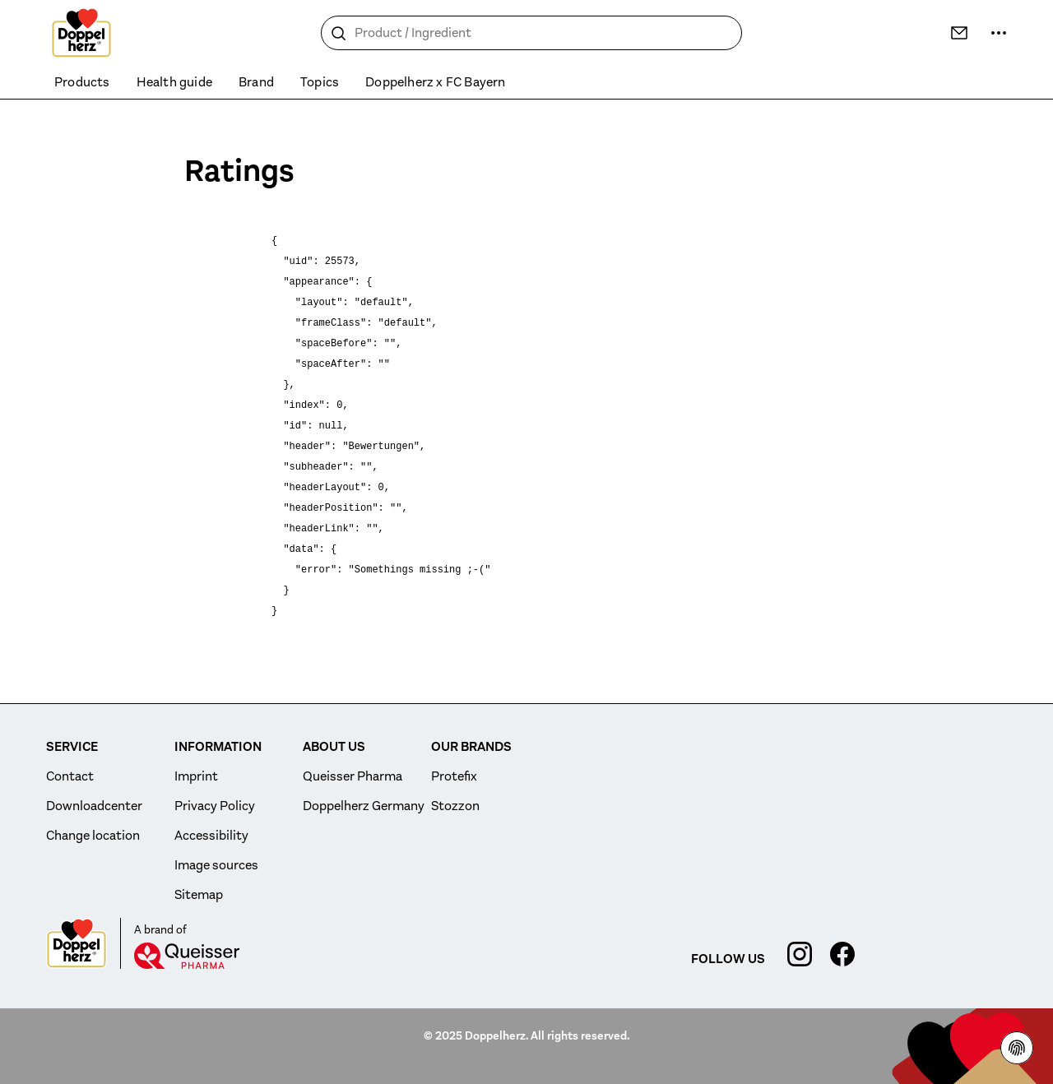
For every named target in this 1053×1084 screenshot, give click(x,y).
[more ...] (999, 33)
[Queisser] (186, 956)
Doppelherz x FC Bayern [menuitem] (435, 82)
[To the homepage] (81, 32)
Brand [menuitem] (256, 82)
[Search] (339, 34)
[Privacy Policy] (1016, 1047)
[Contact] (959, 33)
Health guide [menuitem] (174, 82)
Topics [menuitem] (319, 82)
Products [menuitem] (82, 82)
